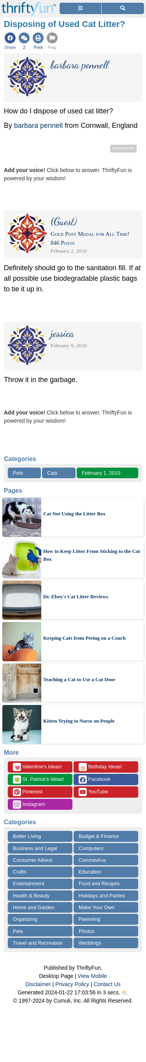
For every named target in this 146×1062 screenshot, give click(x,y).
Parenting (89, 919)
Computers (91, 848)
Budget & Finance (99, 836)
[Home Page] (29, 4)
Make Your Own (96, 907)
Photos (86, 931)
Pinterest (27, 792)
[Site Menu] (80, 8)
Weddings (90, 943)
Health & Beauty (31, 896)
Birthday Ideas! (100, 767)
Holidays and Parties (102, 896)
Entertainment (28, 883)
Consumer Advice (33, 860)
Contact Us (107, 984)
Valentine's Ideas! (37, 767)
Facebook (95, 779)
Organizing (25, 919)
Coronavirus (92, 860)
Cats (52, 473)
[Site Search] (123, 8)
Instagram (29, 804)
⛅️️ (124, 992)
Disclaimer (38, 984)
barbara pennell (38, 125)
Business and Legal (35, 848)
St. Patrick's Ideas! (38, 779)
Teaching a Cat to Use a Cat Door (79, 679)
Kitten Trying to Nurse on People (78, 721)
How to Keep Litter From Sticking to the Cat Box (91, 555)
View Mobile (92, 976)
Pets (18, 473)
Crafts (19, 872)
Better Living (27, 836)
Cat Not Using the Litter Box (74, 514)
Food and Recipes (99, 883)
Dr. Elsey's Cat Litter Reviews (75, 596)
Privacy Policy (72, 984)
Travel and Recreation (37, 943)
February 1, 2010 (101, 473)
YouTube (93, 792)
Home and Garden (34, 907)
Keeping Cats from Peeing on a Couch (84, 638)
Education (90, 872)
